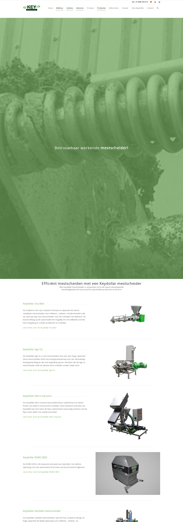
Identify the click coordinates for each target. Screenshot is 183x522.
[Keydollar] (32, 8)
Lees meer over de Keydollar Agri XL (39, 370)
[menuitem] (151, 2)
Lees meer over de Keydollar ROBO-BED (41, 472)
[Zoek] (157, 8)
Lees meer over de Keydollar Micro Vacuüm (42, 416)
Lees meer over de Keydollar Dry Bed (39, 327)
